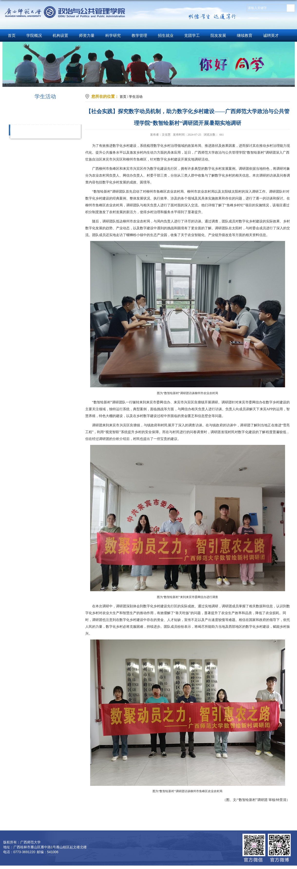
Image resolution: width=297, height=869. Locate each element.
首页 (12, 35)
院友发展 (218, 35)
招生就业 (165, 35)
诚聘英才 (271, 35)
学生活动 (136, 97)
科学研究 (113, 35)
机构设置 (60, 35)
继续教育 (244, 35)
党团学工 (192, 35)
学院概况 (34, 35)
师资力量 (87, 35)
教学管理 (139, 35)
